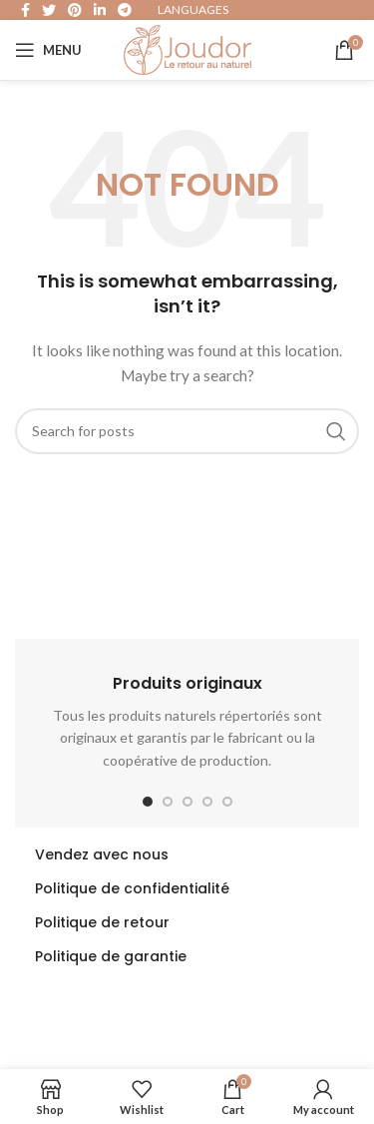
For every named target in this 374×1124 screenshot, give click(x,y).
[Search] (187, 431)
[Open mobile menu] (48, 50)
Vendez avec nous (102, 854)
